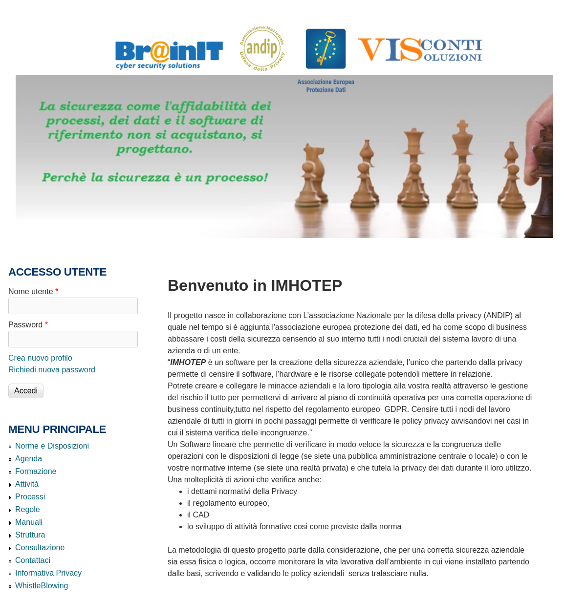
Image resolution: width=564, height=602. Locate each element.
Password (28, 325)
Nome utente (33, 291)
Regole (27, 509)
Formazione (35, 471)
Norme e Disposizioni (52, 446)
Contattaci (32, 560)
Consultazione (40, 547)
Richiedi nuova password (51, 370)
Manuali (29, 522)
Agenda (28, 458)
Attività (27, 484)
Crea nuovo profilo (40, 358)
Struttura (30, 535)
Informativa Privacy (48, 573)
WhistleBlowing (41, 585)
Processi (30, 497)
